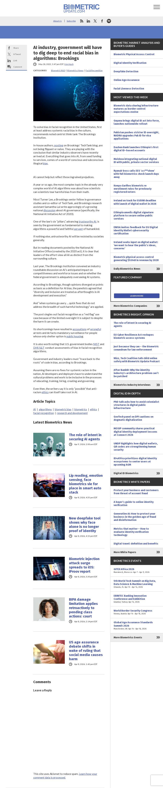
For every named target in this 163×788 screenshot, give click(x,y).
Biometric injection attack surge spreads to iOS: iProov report (84, 565)
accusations (79, 329)
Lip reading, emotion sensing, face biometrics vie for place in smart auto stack (86, 483)
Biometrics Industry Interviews (132, 384)
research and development (72, 413)
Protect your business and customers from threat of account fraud (136, 492)
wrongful (95, 329)
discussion (49, 210)
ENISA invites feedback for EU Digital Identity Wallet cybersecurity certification (136, 230)
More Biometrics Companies (130, 305)
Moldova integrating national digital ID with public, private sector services (136, 160)
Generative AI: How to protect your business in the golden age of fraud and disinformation (135, 517)
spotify (109, 21)
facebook (102, 21)
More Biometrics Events (128, 637)
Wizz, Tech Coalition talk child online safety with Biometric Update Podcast (137, 360)
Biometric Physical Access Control (134, 54)
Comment (17, 67)
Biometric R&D (58, 70)
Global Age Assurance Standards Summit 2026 (137, 625)
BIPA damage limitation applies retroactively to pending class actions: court (83, 607)
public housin (74, 336)
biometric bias (63, 409)
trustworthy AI (87, 221)
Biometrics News (75, 70)
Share (16, 48)
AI (34, 409)
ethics (45, 392)
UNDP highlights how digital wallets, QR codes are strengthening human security (136, 446)
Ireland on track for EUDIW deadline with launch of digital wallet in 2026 (135, 202)
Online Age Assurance (127, 80)
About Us (57, 21)
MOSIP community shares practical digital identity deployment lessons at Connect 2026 (135, 431)
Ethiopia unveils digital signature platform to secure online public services (134, 215)
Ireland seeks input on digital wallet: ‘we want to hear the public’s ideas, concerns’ (136, 245)
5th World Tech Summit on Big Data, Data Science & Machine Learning (137, 584)
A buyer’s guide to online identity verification (134, 503)
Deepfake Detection (126, 71)
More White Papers (125, 552)
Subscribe (71, 21)
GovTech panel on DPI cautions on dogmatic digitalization (133, 418)
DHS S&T (38, 347)
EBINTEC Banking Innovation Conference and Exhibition (137, 599)
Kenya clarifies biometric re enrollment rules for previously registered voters (132, 188)
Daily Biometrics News (127, 268)
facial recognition (43, 413)
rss (81, 21)
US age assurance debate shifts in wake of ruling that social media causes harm (86, 650)
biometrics (80, 409)
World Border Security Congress (137, 612)
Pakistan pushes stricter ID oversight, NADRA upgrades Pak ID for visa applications (136, 135)
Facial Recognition (94, 70)
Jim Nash (69, 64)
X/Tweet (17, 54)
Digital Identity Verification (130, 62)
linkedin (88, 21)
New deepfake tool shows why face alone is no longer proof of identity (84, 524)
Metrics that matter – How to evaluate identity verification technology (131, 532)
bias (45, 163)
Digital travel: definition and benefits (136, 543)
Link (15, 60)
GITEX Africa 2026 (137, 571)
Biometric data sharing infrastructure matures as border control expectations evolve (136, 108)
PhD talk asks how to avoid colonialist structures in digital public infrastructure (136, 405)
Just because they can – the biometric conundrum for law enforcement (136, 348)
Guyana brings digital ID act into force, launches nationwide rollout (136, 122)
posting (58, 145)
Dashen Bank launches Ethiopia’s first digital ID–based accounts (136, 149)
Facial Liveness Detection (129, 88)
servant (78, 228)
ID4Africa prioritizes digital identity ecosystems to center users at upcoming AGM (135, 461)
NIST (96, 344)
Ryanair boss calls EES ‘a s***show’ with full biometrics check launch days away (136, 174)
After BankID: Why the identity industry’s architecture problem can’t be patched (136, 373)
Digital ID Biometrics (126, 473)
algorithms (45, 409)
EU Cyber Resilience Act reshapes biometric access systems (134, 336)
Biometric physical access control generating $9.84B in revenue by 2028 (136, 258)
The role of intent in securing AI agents (85, 437)
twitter (95, 21)
